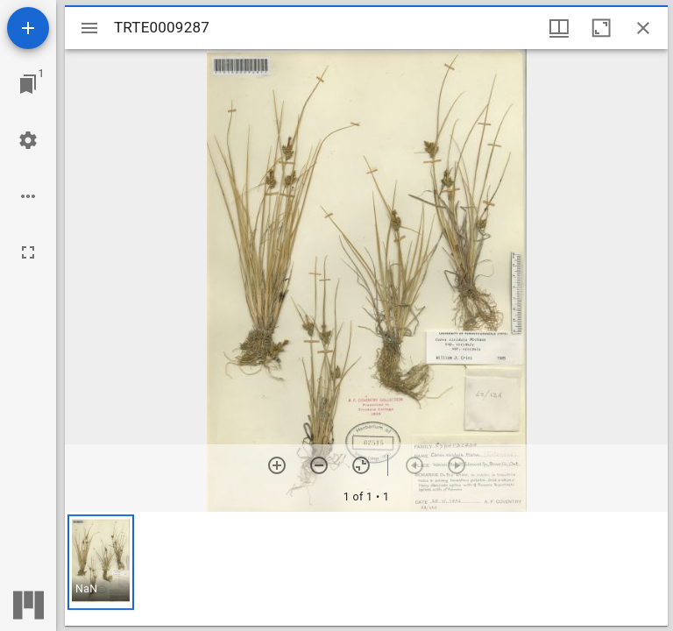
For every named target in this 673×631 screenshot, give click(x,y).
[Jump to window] (28, 84)
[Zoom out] (319, 465)
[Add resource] (28, 28)
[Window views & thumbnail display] (559, 28)
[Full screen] (28, 252)
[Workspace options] (28, 196)
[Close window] (643, 28)
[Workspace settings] (28, 140)
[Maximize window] (601, 28)
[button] (101, 562)
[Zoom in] (277, 465)
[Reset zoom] (361, 465)
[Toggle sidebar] (89, 28)
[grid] (366, 569)
